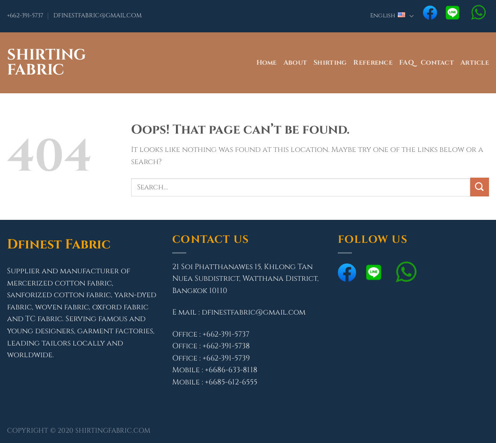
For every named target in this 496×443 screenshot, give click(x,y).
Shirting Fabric (46, 63)
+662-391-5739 (226, 358)
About (295, 62)
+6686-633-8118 (231, 370)
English (392, 16)
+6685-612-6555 (231, 382)
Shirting (330, 62)
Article (474, 62)
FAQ (406, 62)
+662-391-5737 (25, 16)
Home (266, 62)
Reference (373, 62)
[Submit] (479, 187)
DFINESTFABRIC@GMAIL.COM (97, 16)
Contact (437, 62)
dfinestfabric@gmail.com (254, 312)
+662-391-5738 (226, 346)
